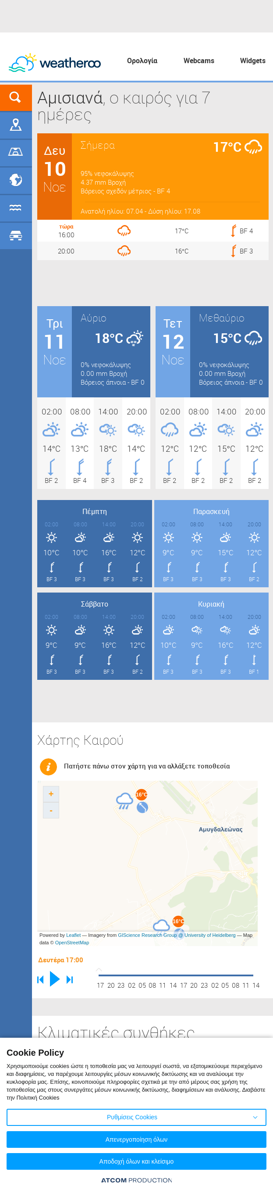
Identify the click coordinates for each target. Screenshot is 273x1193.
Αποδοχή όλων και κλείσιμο (136, 1161)
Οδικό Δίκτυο (16, 236)
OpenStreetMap (72, 942)
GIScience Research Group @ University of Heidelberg (177, 935)
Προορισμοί (16, 181)
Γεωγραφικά (16, 125)
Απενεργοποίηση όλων (137, 1139)
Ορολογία (142, 60)
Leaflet (73, 935)
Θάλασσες (16, 208)
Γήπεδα (16, 153)
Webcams (199, 60)
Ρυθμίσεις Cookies (132, 1117)
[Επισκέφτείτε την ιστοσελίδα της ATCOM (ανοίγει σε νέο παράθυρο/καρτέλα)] (136, 1180)
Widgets (253, 60)
